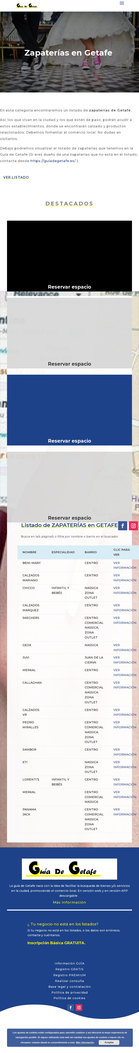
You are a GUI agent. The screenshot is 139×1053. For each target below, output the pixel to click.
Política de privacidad (69, 992)
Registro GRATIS (69, 969)
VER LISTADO (16, 177)
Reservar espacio (69, 287)
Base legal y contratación (69, 987)
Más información (69, 902)
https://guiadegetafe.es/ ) (54, 161)
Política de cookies (69, 998)
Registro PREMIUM (69, 975)
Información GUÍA (69, 963)
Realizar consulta (69, 981)
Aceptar (109, 1042)
